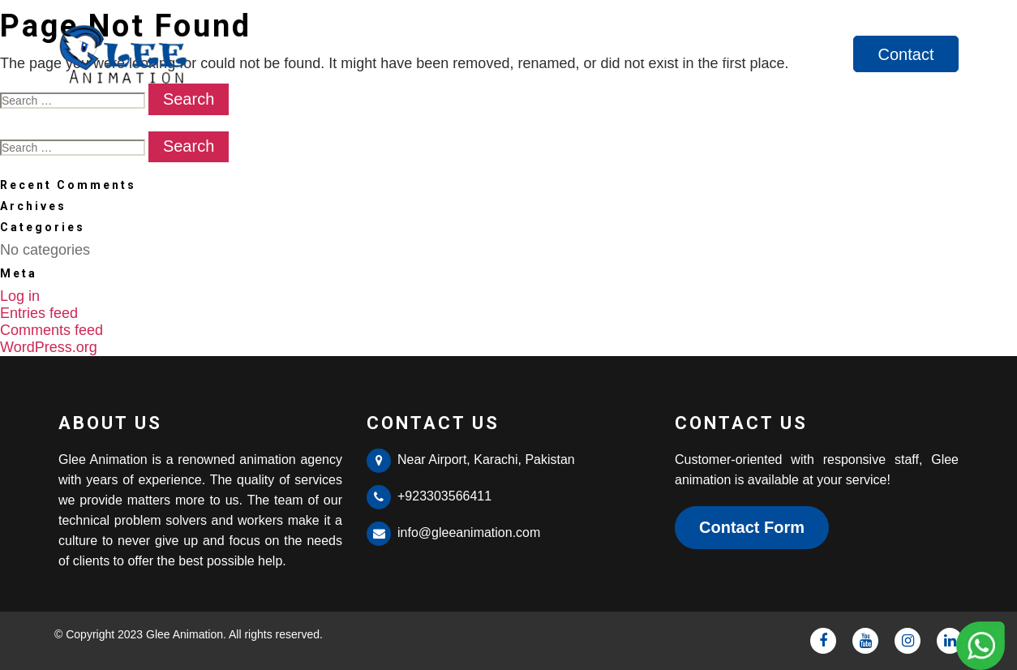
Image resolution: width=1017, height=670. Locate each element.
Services (806, 54)
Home (645, 54)
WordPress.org (48, 347)
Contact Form (752, 527)
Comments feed (51, 330)
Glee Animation (184, 634)
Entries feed (39, 313)
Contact (906, 54)
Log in (20, 296)
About (721, 54)
